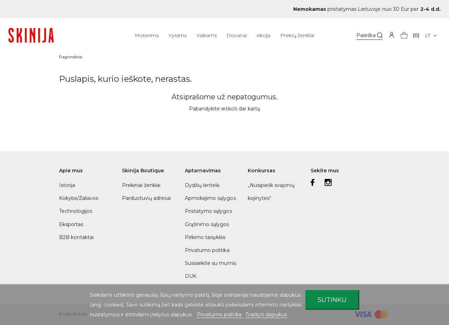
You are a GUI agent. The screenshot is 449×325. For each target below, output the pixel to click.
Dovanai (236, 35)
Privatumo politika (207, 250)
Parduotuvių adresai (146, 198)
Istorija (67, 185)
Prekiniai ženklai (141, 185)
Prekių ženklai (297, 35)
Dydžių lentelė (202, 185)
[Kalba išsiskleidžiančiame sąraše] (431, 35)
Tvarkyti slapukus (266, 314)
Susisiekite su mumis (210, 263)
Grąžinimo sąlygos (207, 224)
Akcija (263, 35)
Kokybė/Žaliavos (79, 198)
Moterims (147, 35)
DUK (190, 276)
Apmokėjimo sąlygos (210, 198)
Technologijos (76, 211)
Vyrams (177, 35)
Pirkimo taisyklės (205, 237)
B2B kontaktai (76, 237)
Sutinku (332, 300)
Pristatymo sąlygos (208, 211)
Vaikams (206, 35)
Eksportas (71, 224)
